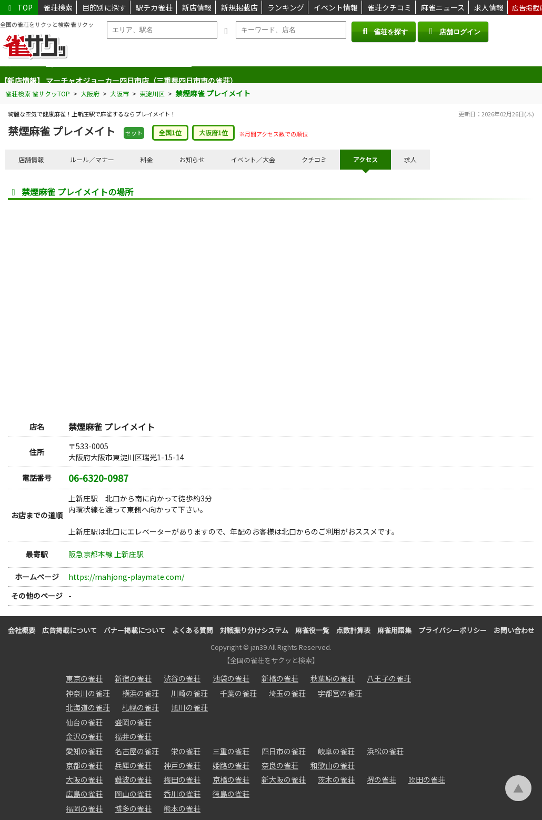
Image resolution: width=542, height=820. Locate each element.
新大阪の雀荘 (284, 779)
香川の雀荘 (182, 793)
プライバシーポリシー (452, 630)
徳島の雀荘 (231, 793)
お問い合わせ (514, 630)
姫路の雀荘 (231, 765)
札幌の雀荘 (140, 707)
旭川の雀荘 (189, 707)
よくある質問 (192, 630)
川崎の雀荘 (189, 693)
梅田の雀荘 (182, 779)
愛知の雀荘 (84, 751)
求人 (410, 159)
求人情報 (489, 7)
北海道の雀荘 (88, 707)
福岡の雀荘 (84, 808)
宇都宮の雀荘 (340, 693)
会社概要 (21, 630)
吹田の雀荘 (426, 779)
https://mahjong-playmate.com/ (126, 576)
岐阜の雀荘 (336, 751)
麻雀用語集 (394, 630)
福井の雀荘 (133, 736)
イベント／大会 (253, 159)
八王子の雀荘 (389, 678)
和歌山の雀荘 (332, 765)
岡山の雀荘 (133, 793)
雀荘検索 (58, 7)
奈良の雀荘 (280, 765)
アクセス (365, 159)
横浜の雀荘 (140, 693)
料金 (146, 159)
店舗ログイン (453, 31)
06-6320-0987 (98, 478)
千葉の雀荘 (238, 693)
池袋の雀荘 (231, 678)
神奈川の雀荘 (88, 693)
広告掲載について (69, 630)
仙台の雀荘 (84, 722)
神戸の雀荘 (182, 765)
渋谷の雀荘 (182, 678)
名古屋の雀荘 (137, 751)
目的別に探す (104, 7)
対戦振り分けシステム (254, 630)
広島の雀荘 (84, 793)
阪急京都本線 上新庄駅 (106, 554)
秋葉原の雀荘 (332, 678)
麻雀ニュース (443, 7)
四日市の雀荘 (284, 751)
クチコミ (314, 159)
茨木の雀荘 (336, 779)
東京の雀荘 (84, 678)
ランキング (285, 7)
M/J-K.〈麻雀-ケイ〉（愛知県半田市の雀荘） (119, 75)
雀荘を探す (383, 31)
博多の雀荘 (133, 808)
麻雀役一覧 (312, 630)
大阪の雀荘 (84, 779)
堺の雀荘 (381, 779)
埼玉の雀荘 (287, 693)
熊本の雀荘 (182, 808)
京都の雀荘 (84, 765)
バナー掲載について (134, 630)
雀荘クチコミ (389, 7)
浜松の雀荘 (385, 751)
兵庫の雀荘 (133, 765)
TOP (19, 7)
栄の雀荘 (185, 751)
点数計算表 (353, 630)
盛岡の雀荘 (133, 722)
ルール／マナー (92, 159)
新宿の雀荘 (133, 678)
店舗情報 (31, 159)
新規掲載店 (239, 7)
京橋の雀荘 (231, 779)
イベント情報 (336, 7)
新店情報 (197, 7)
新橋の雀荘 (280, 678)
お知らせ (192, 159)
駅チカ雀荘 (154, 7)
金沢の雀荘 (84, 736)
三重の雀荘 (231, 751)
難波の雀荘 (133, 779)
